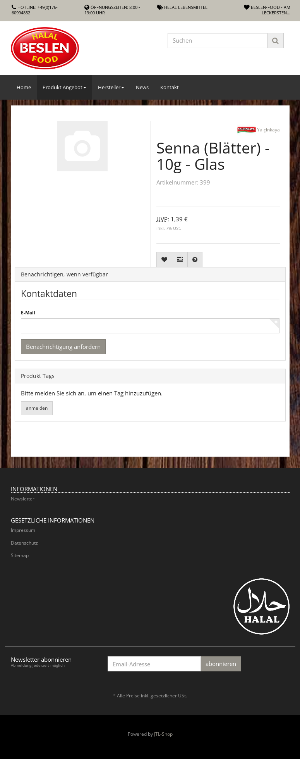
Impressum (23, 530)
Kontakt (169, 87)
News (142, 87)
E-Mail (28, 313)
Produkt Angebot (64, 87)
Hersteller (111, 87)
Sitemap (20, 555)
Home (24, 87)
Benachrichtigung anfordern (63, 346)
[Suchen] (217, 40)
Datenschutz (24, 543)
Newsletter (22, 498)
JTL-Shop (163, 734)
